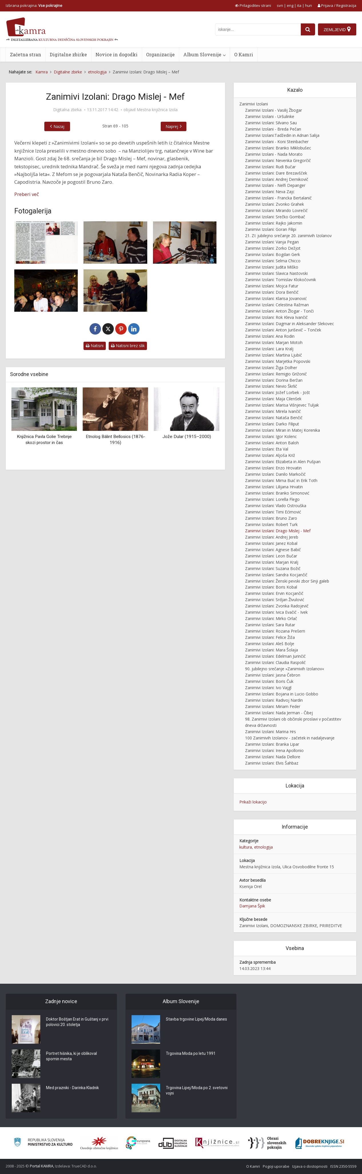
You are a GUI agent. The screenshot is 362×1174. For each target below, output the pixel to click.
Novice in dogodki (117, 54)
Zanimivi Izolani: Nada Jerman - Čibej (279, 712)
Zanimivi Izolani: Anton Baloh (272, 442)
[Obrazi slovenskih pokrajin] (267, 1143)
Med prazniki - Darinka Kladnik (73, 1088)
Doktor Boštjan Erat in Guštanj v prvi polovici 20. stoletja (78, 1022)
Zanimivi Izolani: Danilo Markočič (275, 474)
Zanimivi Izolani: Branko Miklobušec (278, 148)
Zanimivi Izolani (253, 104)
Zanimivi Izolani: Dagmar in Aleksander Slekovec (289, 323)
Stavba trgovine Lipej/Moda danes (197, 1019)
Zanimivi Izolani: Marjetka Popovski (277, 361)
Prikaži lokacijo (253, 802)
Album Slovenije (202, 54)
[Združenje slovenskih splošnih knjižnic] (217, 1143)
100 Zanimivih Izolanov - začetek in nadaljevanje (290, 738)
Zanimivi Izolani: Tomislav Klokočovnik (280, 279)
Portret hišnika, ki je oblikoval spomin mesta (72, 1056)
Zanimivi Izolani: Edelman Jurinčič (275, 656)
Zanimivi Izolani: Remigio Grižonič (276, 374)
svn (280, 5)
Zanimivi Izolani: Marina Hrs (270, 731)
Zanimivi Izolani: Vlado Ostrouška (275, 505)
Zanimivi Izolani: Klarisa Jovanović (276, 298)
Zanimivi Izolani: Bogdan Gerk (272, 254)
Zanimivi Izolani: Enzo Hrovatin (273, 468)
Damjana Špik (252, 906)
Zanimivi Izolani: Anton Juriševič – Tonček (283, 330)
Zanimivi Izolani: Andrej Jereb (271, 537)
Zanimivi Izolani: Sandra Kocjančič (276, 574)
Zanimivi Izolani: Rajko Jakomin (273, 223)
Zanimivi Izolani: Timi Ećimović (273, 512)
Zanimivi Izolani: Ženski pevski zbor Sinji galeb (287, 581)
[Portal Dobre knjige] (319, 1143)
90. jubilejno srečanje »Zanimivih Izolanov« (284, 668)
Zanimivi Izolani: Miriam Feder (272, 706)
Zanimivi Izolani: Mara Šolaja (271, 650)
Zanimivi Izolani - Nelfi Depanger (275, 185)
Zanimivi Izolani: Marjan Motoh (274, 342)
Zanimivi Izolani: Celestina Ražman (277, 304)
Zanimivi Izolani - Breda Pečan (273, 129)
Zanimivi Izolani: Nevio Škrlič (271, 386)
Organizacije (160, 54)
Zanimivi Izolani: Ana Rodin (270, 336)
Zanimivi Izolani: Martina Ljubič (273, 355)
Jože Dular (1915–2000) (186, 436)
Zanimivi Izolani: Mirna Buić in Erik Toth (281, 480)
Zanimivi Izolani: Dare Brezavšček (276, 173)
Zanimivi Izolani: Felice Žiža (270, 637)
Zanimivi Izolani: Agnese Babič (273, 549)
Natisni (95, 345)
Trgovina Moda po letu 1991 (191, 1053)
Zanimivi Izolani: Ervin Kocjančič (274, 593)
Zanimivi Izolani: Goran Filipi (270, 229)
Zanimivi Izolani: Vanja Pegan (272, 242)
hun (308, 5)
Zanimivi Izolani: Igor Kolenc (271, 436)
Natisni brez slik (128, 345)
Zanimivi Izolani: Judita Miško (271, 267)
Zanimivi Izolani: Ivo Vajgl (268, 687)
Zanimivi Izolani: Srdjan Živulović (274, 599)
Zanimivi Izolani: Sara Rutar (270, 624)
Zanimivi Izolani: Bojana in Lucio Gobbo (281, 694)
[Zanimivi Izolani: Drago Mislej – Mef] (115, 242)
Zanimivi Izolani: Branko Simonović (277, 493)
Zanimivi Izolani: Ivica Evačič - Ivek (276, 612)
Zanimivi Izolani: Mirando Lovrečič (276, 210)
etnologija (263, 847)
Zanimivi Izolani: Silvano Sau (271, 122)
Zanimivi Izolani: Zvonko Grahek (274, 204)
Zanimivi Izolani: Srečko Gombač (275, 216)
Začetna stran (25, 54)
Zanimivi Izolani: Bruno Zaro (271, 518)
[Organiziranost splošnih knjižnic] (99, 1143)
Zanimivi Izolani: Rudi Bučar (270, 166)
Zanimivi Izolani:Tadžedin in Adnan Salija (282, 135)
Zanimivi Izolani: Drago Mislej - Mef (278, 530)
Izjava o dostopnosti (309, 1166)
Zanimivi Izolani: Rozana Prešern (275, 631)
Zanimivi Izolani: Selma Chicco (273, 260)
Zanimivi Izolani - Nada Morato (274, 154)
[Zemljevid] (337, 29)
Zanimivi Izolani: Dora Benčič (272, 292)
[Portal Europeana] (138, 1143)
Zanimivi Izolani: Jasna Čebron (272, 675)
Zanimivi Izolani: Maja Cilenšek (273, 398)
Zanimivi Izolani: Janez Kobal (271, 543)
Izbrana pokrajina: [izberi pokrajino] (34, 5)
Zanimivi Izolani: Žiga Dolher (271, 367)
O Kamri (243, 54)
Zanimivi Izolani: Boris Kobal (271, 587)
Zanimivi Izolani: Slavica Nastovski (276, 273)
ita (299, 5)
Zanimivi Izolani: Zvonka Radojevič (277, 606)
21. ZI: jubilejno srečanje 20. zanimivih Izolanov (288, 235)
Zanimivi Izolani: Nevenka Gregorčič (278, 160)
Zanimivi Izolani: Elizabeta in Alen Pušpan (283, 461)
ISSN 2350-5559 (343, 1166)
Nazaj (58, 126)
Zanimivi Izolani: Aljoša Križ (270, 455)
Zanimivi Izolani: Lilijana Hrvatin (274, 486)
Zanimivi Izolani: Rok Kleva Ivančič (276, 317)
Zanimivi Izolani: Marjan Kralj (271, 562)
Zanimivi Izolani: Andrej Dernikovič (276, 179)
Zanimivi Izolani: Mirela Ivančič (273, 411)
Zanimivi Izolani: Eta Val (266, 449)
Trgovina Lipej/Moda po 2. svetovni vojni (197, 1091)
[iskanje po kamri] (258, 29)
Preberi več (26, 194)
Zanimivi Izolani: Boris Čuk (269, 681)
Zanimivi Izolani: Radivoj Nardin (274, 700)
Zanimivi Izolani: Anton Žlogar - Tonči (279, 311)
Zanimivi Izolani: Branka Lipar (272, 744)
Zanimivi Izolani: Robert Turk (271, 524)
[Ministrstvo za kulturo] (43, 1143)
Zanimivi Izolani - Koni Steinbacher (277, 141)
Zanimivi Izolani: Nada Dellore (272, 756)
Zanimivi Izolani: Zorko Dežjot (273, 248)
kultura (245, 847)
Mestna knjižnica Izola (157, 109)
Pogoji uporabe (276, 1166)
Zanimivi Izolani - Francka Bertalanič (278, 198)
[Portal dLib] (173, 1143)
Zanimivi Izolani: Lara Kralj (269, 348)
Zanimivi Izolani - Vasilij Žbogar (273, 110)
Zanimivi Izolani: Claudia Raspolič (275, 662)
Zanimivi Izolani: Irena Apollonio (274, 750)
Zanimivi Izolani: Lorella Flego (272, 499)
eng (290, 5)
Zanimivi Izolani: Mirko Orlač (271, 618)
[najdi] (308, 29)
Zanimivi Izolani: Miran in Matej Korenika (282, 430)
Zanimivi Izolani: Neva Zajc (270, 191)
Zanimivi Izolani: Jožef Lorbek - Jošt (277, 392)
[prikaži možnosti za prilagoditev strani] (253, 5)
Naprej (172, 126)
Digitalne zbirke (68, 54)
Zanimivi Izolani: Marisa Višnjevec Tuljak (282, 405)
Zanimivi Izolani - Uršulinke (269, 116)
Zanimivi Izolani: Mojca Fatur (271, 286)
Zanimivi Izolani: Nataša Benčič (274, 417)
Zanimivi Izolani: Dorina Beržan (274, 380)
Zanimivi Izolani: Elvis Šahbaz (271, 763)
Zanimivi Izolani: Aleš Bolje (269, 643)
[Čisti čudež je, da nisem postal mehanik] (46, 242)
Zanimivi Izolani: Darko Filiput (272, 424)
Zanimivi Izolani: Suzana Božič (273, 568)
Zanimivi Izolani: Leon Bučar (271, 556)
